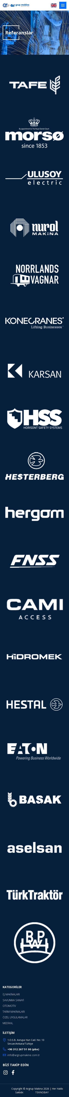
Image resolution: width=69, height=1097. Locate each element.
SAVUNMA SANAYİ (13, 1000)
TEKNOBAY (42, 1092)
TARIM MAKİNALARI (14, 1011)
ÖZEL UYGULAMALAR (15, 1017)
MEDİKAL (8, 1023)
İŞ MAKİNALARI (11, 994)
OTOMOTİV (9, 1006)
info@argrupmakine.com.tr (23, 1055)
